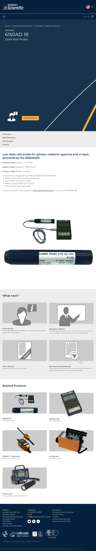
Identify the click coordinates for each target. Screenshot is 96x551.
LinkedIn (38, 519)
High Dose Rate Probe (42, 190)
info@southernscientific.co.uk (39, 515)
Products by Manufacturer (22, 26)
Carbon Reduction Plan (61, 517)
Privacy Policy (57, 512)
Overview (6, 134)
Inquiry (5, 144)
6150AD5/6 (32, 157)
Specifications (8, 138)
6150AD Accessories (52, 26)
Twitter (29, 519)
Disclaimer (56, 508)
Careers (55, 515)
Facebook (34, 519)
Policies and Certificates (61, 519)
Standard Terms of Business (62, 510)
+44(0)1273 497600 (35, 510)
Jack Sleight (36, 540)
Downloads (7, 141)
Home (7, 26)
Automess (39, 26)
